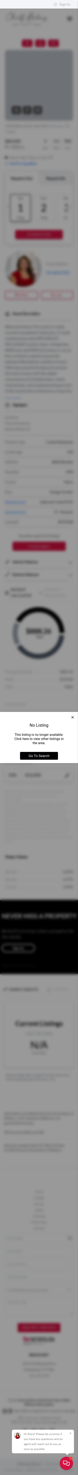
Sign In (61, 4)
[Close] (70, 1433)
